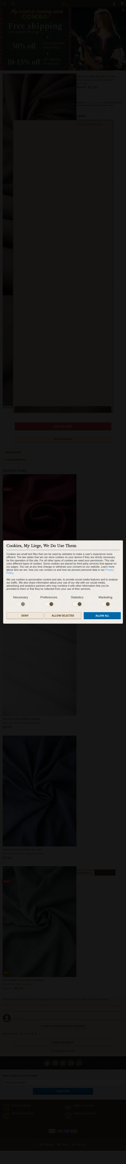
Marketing (105, 597)
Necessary (20, 597)
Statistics (77, 597)
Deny (25, 615)
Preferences (48, 597)
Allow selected (63, 615)
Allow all (102, 615)
